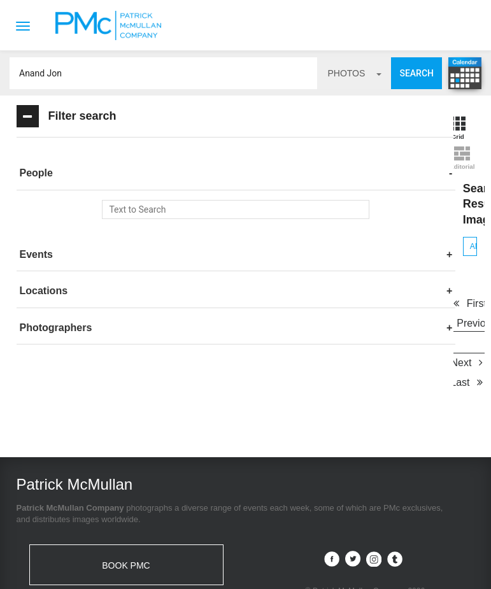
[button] (109, 173)
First (268, 206)
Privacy (298, 569)
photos (354, 73)
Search (416, 73)
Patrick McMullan (112, 25)
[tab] (109, 173)
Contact (201, 569)
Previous (333, 206)
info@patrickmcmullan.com (79, 508)
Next (317, 225)
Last (373, 225)
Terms (251, 569)
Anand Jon (254, 149)
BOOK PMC (126, 469)
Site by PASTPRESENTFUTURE (365, 513)
